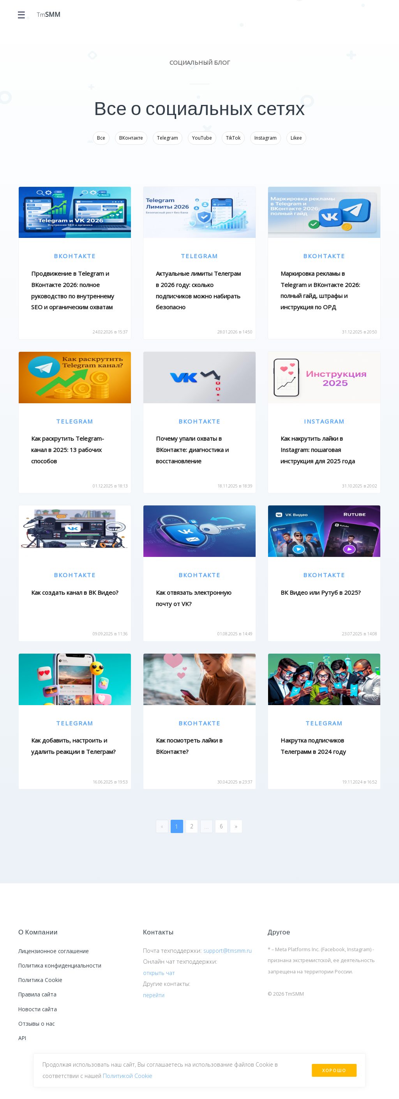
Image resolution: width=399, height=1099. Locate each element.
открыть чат (159, 986)
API (23, 1049)
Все (101, 138)
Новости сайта (39, 1017)
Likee (296, 138)
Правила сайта (39, 1001)
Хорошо (333, 1069)
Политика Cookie (41, 986)
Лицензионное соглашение (57, 954)
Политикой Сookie (132, 1074)
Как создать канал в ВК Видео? (74, 593)
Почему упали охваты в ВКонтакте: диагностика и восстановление (192, 450)
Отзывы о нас (37, 1033)
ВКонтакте (131, 138)
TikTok (233, 138)
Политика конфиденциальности (63, 970)
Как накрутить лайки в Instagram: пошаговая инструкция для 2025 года (318, 450)
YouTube (202, 138)
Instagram (265, 138)
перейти (155, 1008)
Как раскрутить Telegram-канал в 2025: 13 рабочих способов (67, 450)
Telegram (167, 138)
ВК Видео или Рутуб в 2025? (321, 593)
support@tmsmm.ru (170, 964)
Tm (49, 15)
